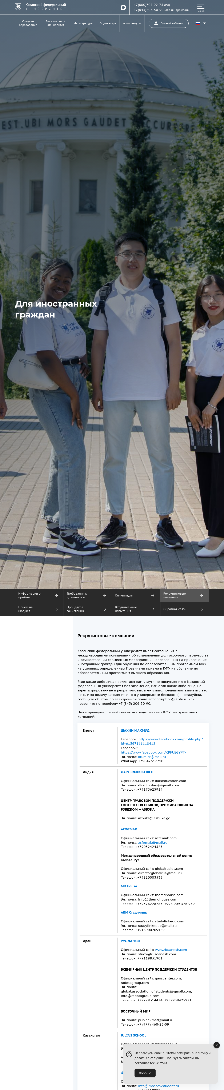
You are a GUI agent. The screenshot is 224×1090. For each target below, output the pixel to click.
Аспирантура (132, 23)
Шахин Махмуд (135, 730)
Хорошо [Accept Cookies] (145, 1073)
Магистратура (83, 23)
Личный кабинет (168, 23)
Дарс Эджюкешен (137, 772)
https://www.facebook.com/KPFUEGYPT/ (153, 752)
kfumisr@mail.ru (152, 757)
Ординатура (108, 23)
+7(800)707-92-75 (148, 5)
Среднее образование (28, 23)
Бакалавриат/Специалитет (55, 23)
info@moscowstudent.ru (158, 1086)
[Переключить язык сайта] (201, 23)
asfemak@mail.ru (152, 842)
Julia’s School (133, 1035)
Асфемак (129, 829)
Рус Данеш (130, 941)
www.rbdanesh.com (171, 949)
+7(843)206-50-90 (149, 10)
